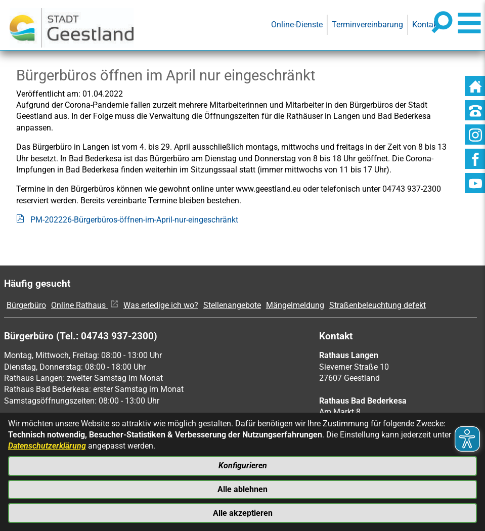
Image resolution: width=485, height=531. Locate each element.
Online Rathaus (84, 305)
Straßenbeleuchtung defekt (377, 305)
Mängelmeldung (295, 305)
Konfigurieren (242, 465)
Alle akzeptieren (243, 512)
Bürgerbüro (26, 305)
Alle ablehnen (242, 489)
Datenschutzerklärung (47, 445)
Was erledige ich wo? (160, 305)
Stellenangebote (232, 305)
